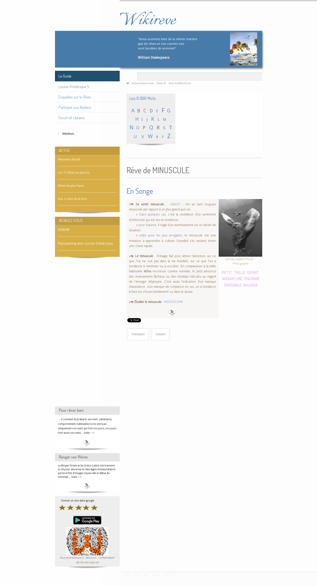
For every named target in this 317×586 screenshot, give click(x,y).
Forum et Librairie (71, 117)
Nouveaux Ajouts (69, 159)
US (97, 562)
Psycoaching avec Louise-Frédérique (85, 243)
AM (86, 562)
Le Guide (64, 76)
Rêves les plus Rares (71, 185)
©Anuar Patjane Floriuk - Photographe (240, 261)
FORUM (63, 230)
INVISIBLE (233, 285)
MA (82, 562)
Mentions (91, 557)
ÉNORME (252, 278)
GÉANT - (176, 204)
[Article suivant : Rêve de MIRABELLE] (160, 334)
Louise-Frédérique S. (74, 86)
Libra (92, 562)
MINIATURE (232, 278)
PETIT (227, 272)
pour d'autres (147, 225)
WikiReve (68, 133)
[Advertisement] (87, 335)
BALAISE (250, 285)
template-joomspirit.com (315, 555)
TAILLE (239, 272)
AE (77, 562)
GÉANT (253, 272)
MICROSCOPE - (174, 302)
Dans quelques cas (152, 214)
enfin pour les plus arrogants (161, 235)
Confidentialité (106, 557)
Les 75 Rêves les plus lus (74, 172)
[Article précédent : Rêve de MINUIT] (138, 334)
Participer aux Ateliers (74, 107)
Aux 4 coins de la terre (72, 198)
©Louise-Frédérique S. (72, 557)
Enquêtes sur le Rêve (74, 96)
